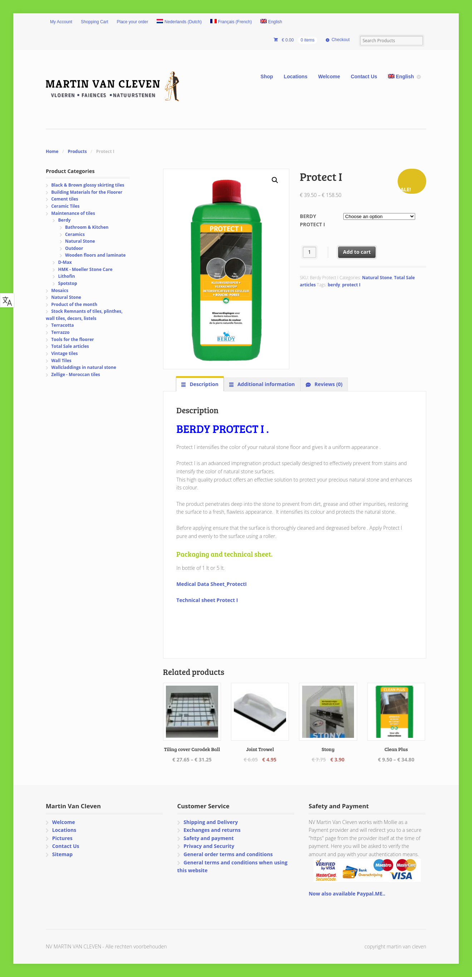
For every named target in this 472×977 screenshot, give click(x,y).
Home (52, 151)
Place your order (132, 21)
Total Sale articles (70, 346)
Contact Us (364, 76)
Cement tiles (64, 199)
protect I (351, 285)
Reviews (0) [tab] (328, 384)
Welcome (329, 76)
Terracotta (62, 325)
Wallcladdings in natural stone (83, 367)
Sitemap (62, 854)
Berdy (64, 220)
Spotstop (67, 283)
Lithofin (66, 276)
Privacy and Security (208, 846)
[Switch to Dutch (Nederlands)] (179, 22)
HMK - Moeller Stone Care (85, 269)
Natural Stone (377, 278)
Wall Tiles (61, 360)
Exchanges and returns (211, 829)
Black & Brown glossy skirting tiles (87, 185)
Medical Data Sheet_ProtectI (211, 584)
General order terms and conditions (227, 854)
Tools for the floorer (72, 339)
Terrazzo (60, 332)
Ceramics (75, 234)
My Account (61, 21)
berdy (334, 285)
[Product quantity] (309, 252)
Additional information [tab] (265, 384)
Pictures (62, 838)
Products (77, 151)
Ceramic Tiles (65, 206)
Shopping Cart (94, 21)
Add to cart (357, 251)
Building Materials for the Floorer (86, 192)
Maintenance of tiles (73, 213)
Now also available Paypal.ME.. (347, 893)
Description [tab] (203, 384)
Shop (267, 76)
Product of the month (74, 304)
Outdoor (74, 248)
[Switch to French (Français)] (231, 22)
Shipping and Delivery (210, 822)
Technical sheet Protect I (207, 600)
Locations (296, 76)
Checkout (340, 39)
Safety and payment (208, 838)
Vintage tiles (64, 353)
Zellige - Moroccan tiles (75, 374)
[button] (275, 180)
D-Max (65, 262)
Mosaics (59, 290)
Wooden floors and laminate (95, 255)
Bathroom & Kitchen (86, 227)
